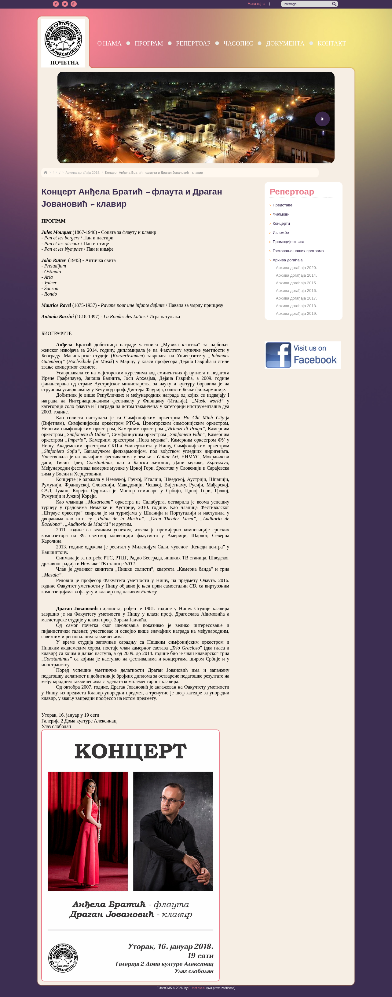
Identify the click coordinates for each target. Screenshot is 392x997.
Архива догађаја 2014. (296, 275)
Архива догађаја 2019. (296, 313)
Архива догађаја (287, 260)
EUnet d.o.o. (196, 988)
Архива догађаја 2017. (296, 298)
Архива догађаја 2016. (296, 290)
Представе (282, 205)
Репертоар (193, 43)
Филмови (281, 214)
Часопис (238, 43)
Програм (149, 43)
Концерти (281, 223)
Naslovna (45, 172)
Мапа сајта (256, 3)
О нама (109, 43)
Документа (285, 43)
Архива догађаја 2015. (296, 283)
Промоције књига (288, 241)
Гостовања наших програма (298, 251)
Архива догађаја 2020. (296, 267)
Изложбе (281, 232)
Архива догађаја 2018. (82, 172)
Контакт (332, 43)
